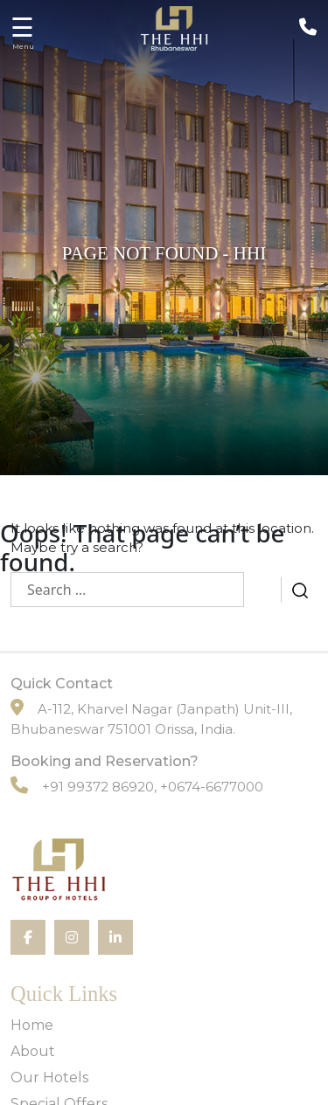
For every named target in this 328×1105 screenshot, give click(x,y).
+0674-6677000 (211, 786)
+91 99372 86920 (98, 786)
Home (31, 1025)
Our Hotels (49, 1077)
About (32, 1051)
